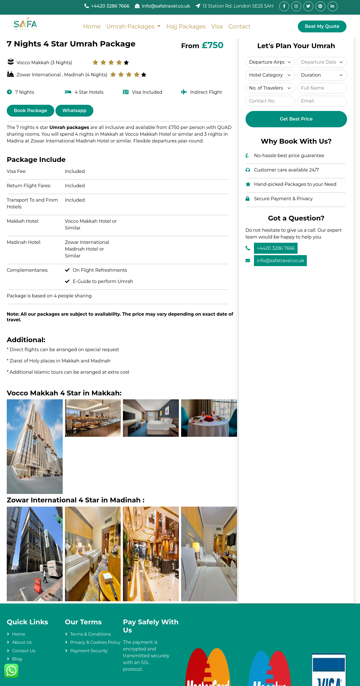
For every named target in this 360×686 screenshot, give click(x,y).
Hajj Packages (186, 26)
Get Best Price (296, 119)
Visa (217, 26)
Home (91, 26)
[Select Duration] (322, 75)
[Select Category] (270, 75)
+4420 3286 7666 (110, 6)
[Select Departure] (270, 62)
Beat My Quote (322, 26)
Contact (239, 26)
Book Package (30, 110)
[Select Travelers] (270, 88)
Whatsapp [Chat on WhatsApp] (74, 110)
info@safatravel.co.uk (166, 6)
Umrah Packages (131, 26)
